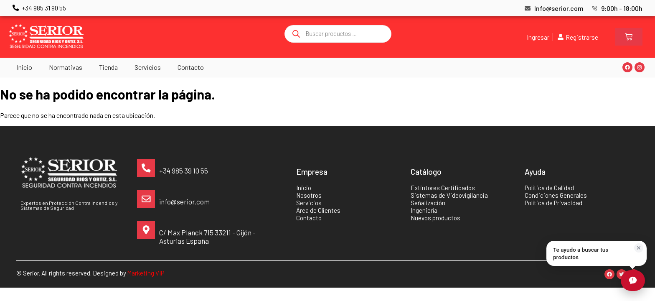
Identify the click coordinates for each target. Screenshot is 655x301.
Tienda (108, 67)
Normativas (65, 67)
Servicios (148, 67)
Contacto (191, 67)
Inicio (24, 67)
